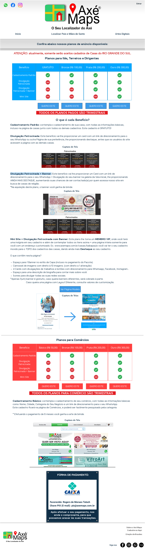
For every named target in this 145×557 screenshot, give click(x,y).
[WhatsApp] (6, 5)
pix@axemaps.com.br (83, 505)
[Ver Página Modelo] (70, 289)
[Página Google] (141, 545)
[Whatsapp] (135, 545)
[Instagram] (20, 5)
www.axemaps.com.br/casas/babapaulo (76, 245)
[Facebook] (13, 5)
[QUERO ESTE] (48, 106)
